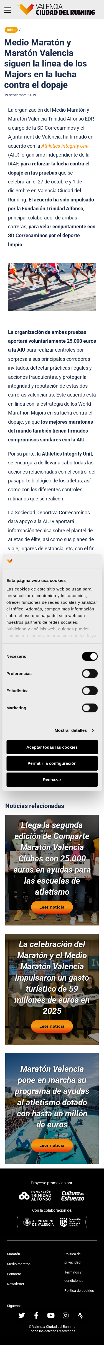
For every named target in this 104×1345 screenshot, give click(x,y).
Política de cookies (79, 1290)
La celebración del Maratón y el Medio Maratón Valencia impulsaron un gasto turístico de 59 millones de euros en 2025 (52, 977)
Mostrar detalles (71, 730)
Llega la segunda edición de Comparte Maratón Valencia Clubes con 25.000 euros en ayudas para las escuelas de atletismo (52, 858)
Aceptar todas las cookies (52, 747)
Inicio (11, 30)
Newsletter (15, 1284)
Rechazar (52, 779)
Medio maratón (19, 1264)
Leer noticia (52, 907)
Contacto (14, 1274)
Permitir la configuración (52, 763)
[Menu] (7, 9)
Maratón (13, 1254)
